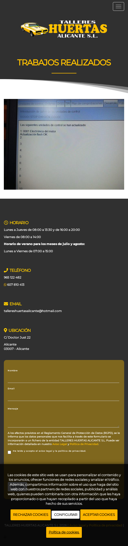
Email (11, 388)
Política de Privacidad (84, 444)
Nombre (13, 370)
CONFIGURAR (65, 515)
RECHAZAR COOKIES (30, 515)
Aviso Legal (59, 444)
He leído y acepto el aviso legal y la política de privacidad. (47, 452)
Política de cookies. (64, 532)
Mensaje (13, 408)
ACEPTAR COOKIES (99, 515)
